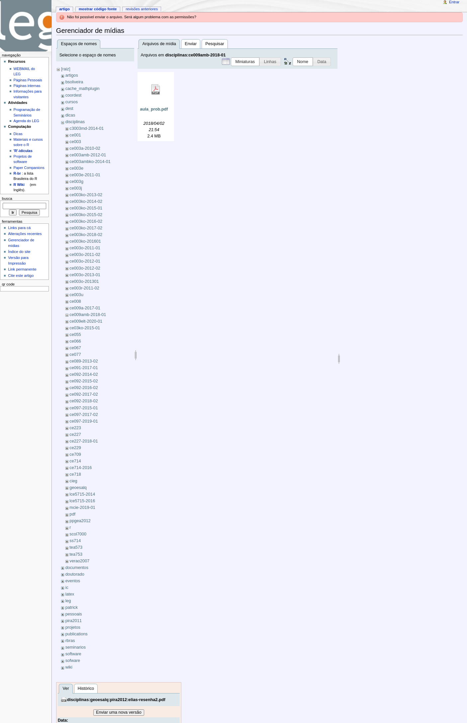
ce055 (75, 334)
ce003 (75, 141)
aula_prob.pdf (154, 109)
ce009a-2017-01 (84, 308)
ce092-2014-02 (83, 374)
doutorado (74, 574)
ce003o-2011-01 (84, 248)
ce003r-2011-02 (84, 288)
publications (76, 634)
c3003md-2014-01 (86, 128)
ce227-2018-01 (83, 441)
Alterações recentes (25, 234)
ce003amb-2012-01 (87, 155)
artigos (71, 75)
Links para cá (19, 228)
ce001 (75, 135)
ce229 (75, 447)
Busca (7, 199)
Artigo (64, 9)
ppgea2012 (80, 521)
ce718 (75, 474)
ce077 (75, 354)
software (73, 654)
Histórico (86, 688)
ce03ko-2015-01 (84, 328)
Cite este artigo (21, 276)
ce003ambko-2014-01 (89, 161)
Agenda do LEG (26, 121)
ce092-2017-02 (83, 394)
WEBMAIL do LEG (24, 71)
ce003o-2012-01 (84, 261)
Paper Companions (29, 168)
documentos (76, 567)
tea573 (75, 547)
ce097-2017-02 (83, 414)
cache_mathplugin (82, 88)
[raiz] (65, 69)
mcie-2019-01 (82, 507)
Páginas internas (27, 86)
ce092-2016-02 (83, 387)
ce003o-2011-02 (84, 254)
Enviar (191, 43)
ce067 (75, 348)
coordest (73, 95)
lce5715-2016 (82, 501)
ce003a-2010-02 (84, 148)
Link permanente (22, 269)
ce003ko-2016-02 (85, 221)
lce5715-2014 (82, 494)
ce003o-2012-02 (84, 268)
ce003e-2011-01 (84, 175)
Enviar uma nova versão (118, 712)
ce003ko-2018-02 (85, 234)
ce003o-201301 (84, 281)
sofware (72, 660)
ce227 (75, 434)
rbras (70, 640)
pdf (72, 514)
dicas (70, 115)
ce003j (75, 188)
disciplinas (75, 122)
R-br (17, 173)
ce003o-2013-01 (84, 275)
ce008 (75, 301)
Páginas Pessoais (28, 80)
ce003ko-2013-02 (85, 195)
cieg (73, 481)
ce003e (76, 168)
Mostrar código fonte (98, 9)
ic (66, 587)
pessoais (73, 614)
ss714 (75, 540)
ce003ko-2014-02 (85, 201)
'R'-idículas (23, 151)
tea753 (75, 554)
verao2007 (79, 561)
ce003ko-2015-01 (85, 208)
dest (69, 108)
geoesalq (78, 487)
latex (69, 594)
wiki (68, 667)
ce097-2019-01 (83, 421)
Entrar (454, 2)
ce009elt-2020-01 (85, 321)
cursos (71, 102)
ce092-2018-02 (83, 401)
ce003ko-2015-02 (85, 214)
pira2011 (73, 620)
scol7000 (77, 534)
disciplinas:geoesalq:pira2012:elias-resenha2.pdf (116, 699)
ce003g (76, 181)
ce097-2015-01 (83, 408)
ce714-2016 (80, 467)
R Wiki (19, 185)
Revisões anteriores (142, 9)
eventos (72, 581)
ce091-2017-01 (83, 367)
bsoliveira (74, 82)
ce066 (75, 341)
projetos (72, 627)
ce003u (76, 294)
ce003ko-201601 (85, 241)
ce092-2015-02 (83, 381)
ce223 (75, 428)
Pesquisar (214, 43)
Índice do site (19, 252)
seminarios (75, 647)
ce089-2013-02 (83, 361)
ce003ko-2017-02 (85, 228)
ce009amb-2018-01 (87, 314)
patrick (71, 607)
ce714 (75, 461)
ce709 (75, 454)
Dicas (18, 134)
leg (68, 601)
